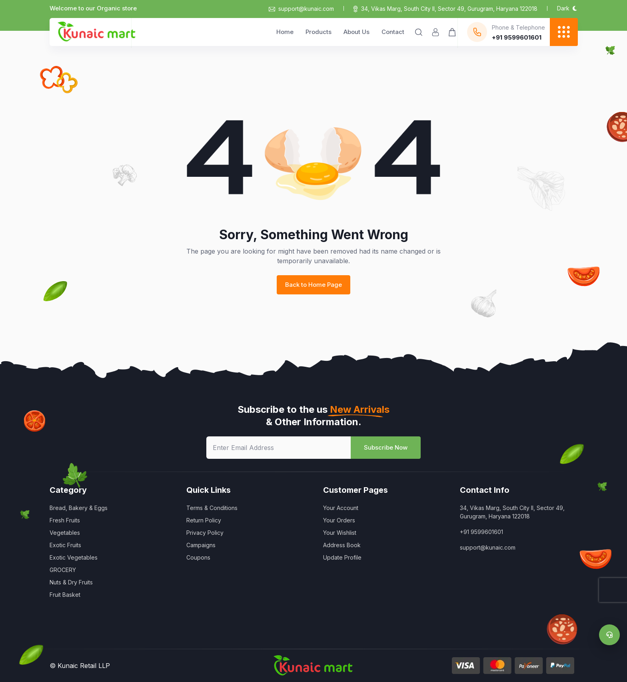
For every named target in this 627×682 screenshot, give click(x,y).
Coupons (198, 557)
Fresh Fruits (65, 520)
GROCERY (63, 569)
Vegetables (65, 532)
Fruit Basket (65, 594)
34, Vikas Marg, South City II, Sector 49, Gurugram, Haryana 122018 (449, 8)
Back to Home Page (313, 284)
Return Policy (203, 520)
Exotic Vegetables (74, 557)
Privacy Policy (205, 532)
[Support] (609, 634)
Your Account (340, 507)
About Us (356, 32)
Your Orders (339, 520)
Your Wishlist (339, 532)
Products (318, 32)
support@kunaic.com (301, 8)
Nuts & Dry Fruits (71, 582)
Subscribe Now (385, 447)
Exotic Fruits (65, 545)
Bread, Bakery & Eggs (79, 507)
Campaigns (201, 545)
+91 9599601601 (481, 531)
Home (285, 32)
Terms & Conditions (212, 507)
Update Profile (342, 557)
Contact (392, 32)
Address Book (342, 545)
